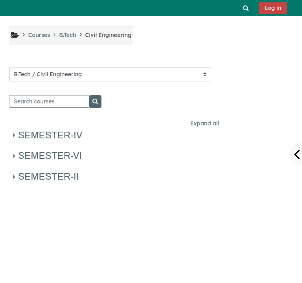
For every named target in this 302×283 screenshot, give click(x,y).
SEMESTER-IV (50, 135)
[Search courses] (49, 101)
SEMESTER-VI (50, 156)
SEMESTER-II (48, 176)
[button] (246, 8)
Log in (273, 7)
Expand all (204, 123)
